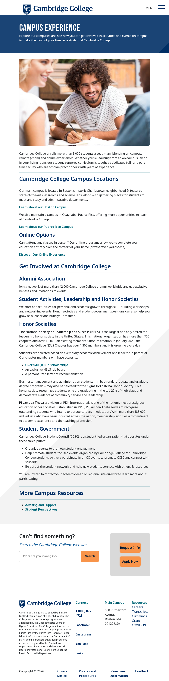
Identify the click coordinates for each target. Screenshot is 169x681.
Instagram (83, 634)
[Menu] (161, 7)
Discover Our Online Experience (42, 254)
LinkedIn (82, 653)
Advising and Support (41, 505)
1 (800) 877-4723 (84, 613)
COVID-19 (139, 625)
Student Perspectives (41, 509)
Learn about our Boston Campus (43, 207)
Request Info (130, 548)
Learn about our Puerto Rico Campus (46, 227)
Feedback (142, 671)
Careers (137, 607)
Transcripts (140, 612)
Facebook (82, 625)
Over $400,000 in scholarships (46, 365)
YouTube (82, 644)
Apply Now (130, 561)
